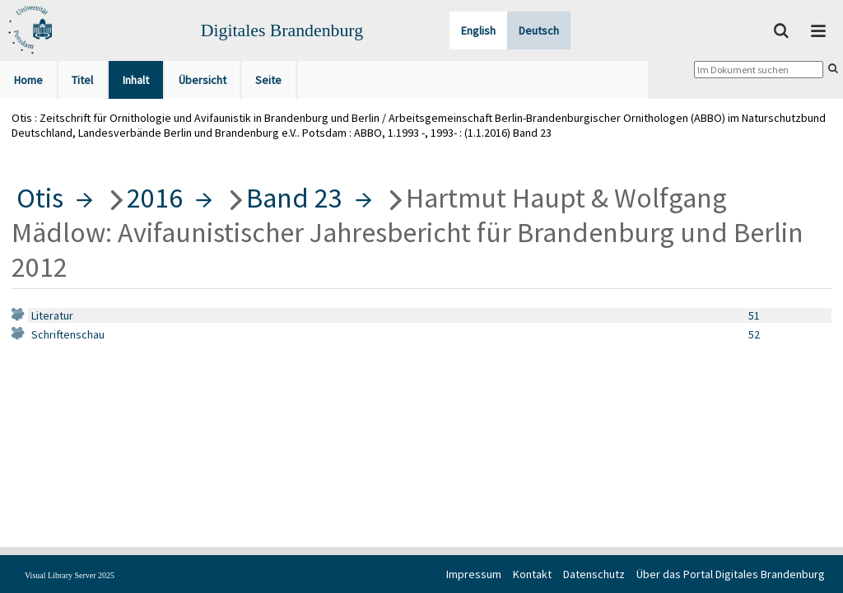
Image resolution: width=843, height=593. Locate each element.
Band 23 (294, 197)
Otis (39, 197)
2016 (155, 197)
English (478, 30)
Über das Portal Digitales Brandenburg (730, 574)
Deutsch (539, 30)
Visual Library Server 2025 (69, 575)
